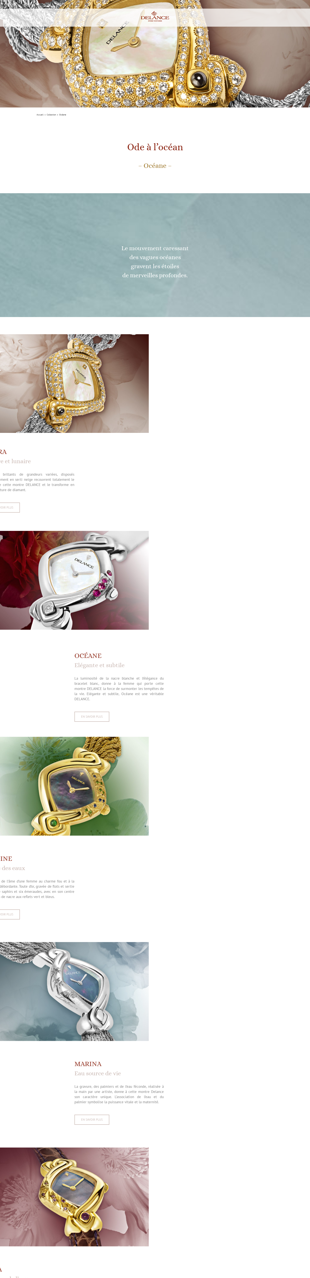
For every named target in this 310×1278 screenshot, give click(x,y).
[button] (5, 7)
